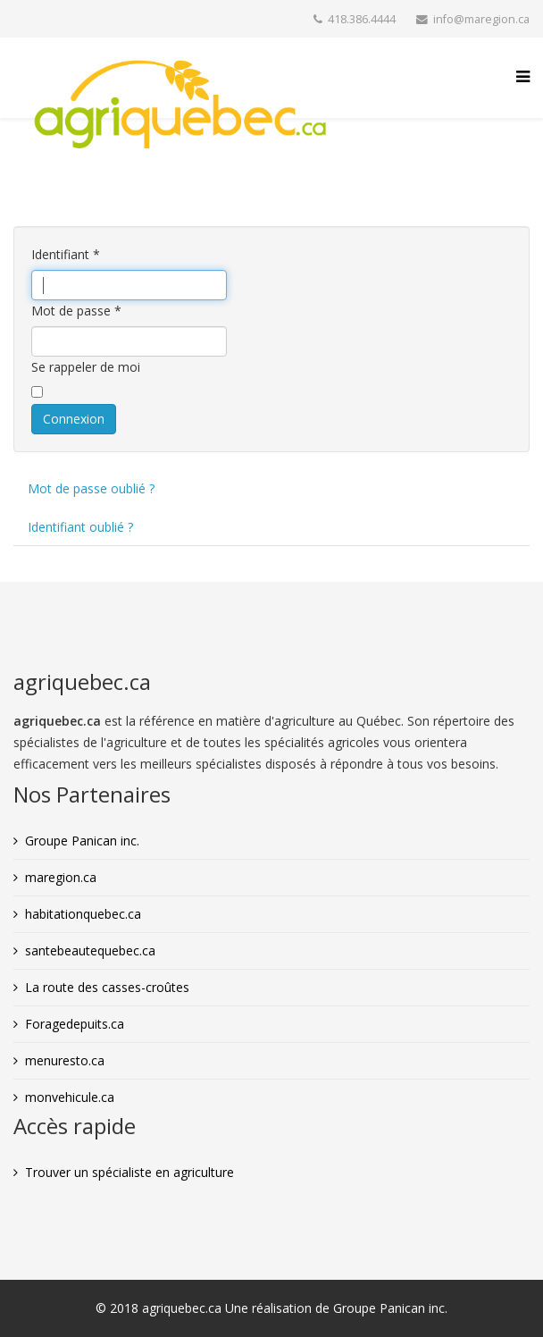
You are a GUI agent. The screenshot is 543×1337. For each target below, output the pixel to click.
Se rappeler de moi (85, 366)
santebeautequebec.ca (90, 950)
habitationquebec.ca (83, 913)
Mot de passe (76, 310)
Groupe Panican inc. (82, 840)
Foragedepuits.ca (74, 1023)
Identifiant (65, 254)
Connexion (73, 418)
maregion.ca (60, 877)
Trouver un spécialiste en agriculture (129, 1172)
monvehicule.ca (69, 1097)
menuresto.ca (64, 1060)
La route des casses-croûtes (107, 987)
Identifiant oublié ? (80, 526)
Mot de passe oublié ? (91, 488)
